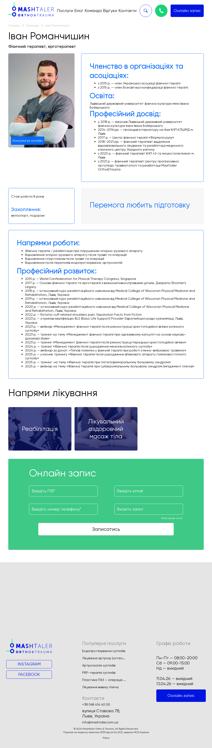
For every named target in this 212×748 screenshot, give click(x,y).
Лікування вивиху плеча (100, 687)
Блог (78, 10)
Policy (106, 737)
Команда (93, 10)
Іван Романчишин (57, 25)
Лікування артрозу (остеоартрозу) (109, 658)
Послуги (65, 10)
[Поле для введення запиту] (148, 509)
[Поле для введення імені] (63, 490)
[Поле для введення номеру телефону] (63, 509)
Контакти (127, 10)
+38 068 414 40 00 (96, 704)
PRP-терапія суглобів (98, 673)
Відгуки (110, 10)
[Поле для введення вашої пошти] (148, 490)
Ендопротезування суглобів (103, 651)
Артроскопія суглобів (98, 665)
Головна (14, 25)
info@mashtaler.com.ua (100, 722)
